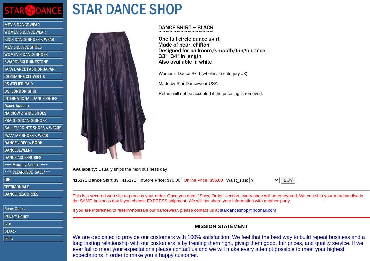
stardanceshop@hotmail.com (248, 210)
